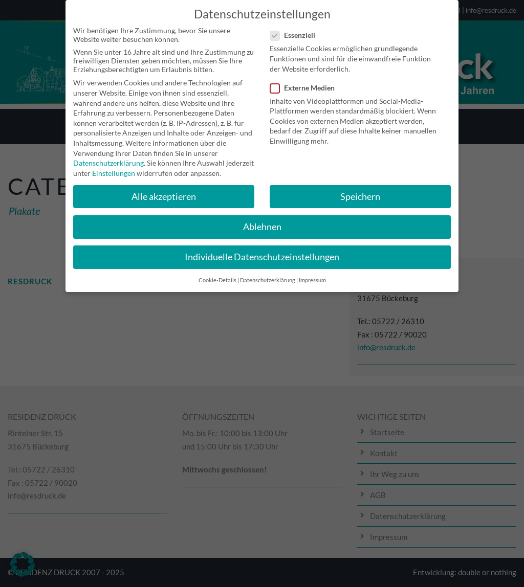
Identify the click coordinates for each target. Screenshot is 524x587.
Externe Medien (306, 81)
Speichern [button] (360, 190)
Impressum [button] (312, 275)
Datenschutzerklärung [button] (267, 275)
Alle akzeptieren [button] (164, 190)
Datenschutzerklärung (108, 157)
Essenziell (297, 29)
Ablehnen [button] (262, 220)
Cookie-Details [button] (217, 275)
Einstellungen (113, 167)
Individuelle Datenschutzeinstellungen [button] (262, 250)
